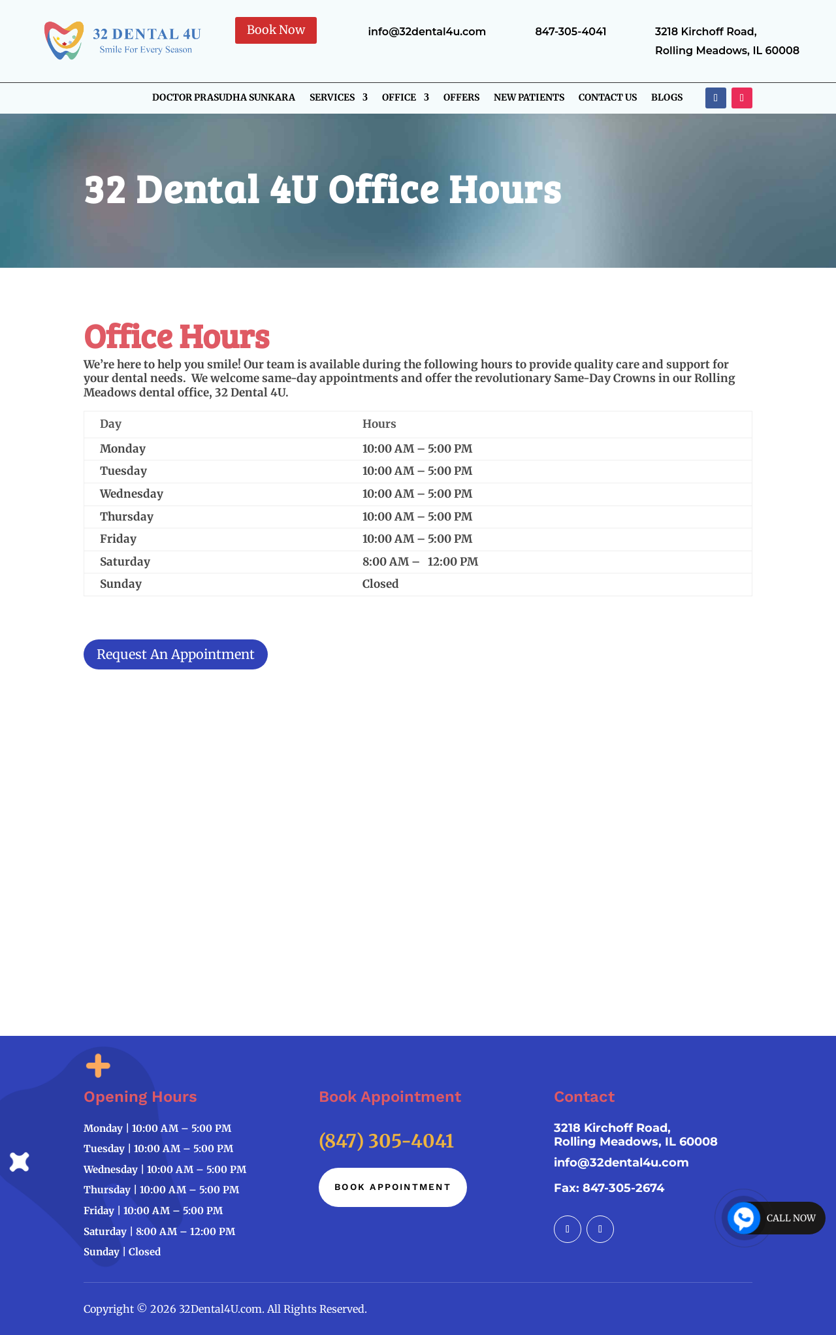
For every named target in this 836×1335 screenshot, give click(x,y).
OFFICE (399, 98)
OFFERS (461, 98)
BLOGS (667, 98)
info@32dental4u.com (621, 1162)
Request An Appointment (176, 654)
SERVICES (332, 98)
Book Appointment (392, 1187)
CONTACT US (608, 98)
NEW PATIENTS (529, 98)
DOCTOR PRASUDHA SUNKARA (223, 98)
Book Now (276, 29)
